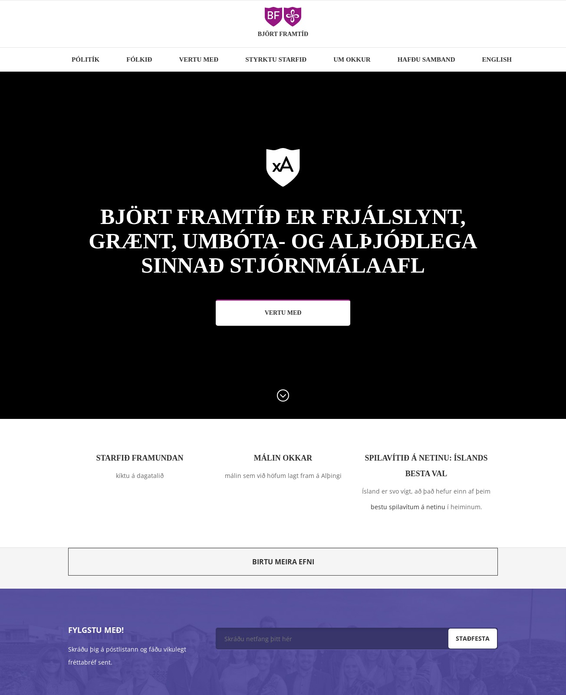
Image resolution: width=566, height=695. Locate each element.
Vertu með (198, 59)
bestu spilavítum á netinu (408, 507)
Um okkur (351, 59)
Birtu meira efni (283, 562)
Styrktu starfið (275, 59)
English (497, 59)
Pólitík (85, 59)
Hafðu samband (426, 59)
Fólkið (139, 59)
